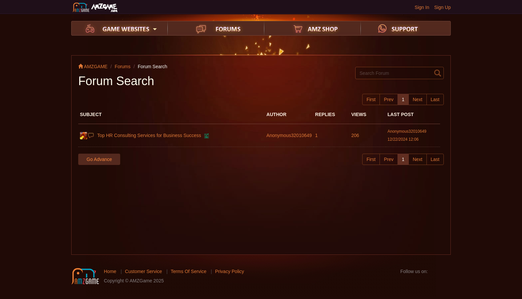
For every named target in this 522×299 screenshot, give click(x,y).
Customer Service (143, 271)
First (371, 99)
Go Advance (99, 159)
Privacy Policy (229, 271)
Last (435, 99)
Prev (388, 99)
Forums (122, 66)
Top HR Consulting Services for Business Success (149, 135)
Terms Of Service (188, 271)
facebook (434, 271)
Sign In (422, 7)
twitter (445, 271)
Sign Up (442, 7)
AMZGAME (93, 66)
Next (417, 99)
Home (110, 271)
